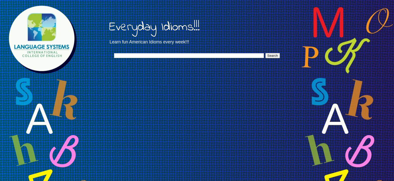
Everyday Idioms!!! (154, 27)
